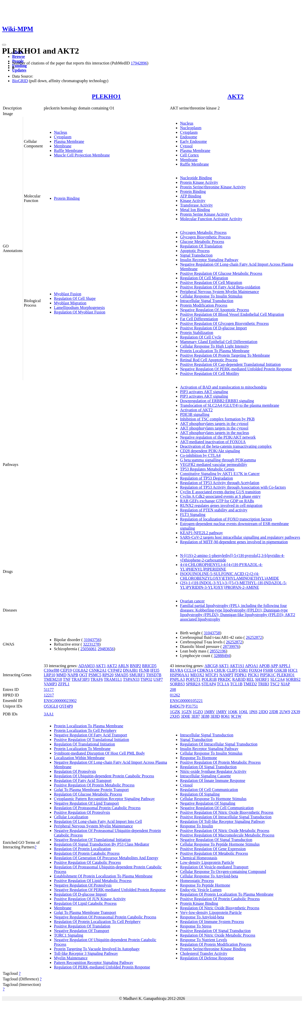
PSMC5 (95, 675)
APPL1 (285, 666)
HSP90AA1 (179, 675)
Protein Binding (67, 198)
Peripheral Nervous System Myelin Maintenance (219, 291)
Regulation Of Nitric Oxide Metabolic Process (217, 935)
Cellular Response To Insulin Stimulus (211, 296)
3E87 (195, 716)
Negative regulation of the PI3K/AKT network (218, 437)
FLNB (144, 670)
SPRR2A (193, 684)
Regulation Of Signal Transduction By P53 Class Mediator (101, 844)
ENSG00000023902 (60, 700)
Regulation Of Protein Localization (82, 849)
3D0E (185, 716)
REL (250, 679)
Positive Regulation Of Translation (82, 926)
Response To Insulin (196, 826)
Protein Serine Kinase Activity (204, 214)
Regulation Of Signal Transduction (208, 767)
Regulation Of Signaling (199, 794)
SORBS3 (177, 684)
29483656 (106, 649)
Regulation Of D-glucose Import (80, 894)
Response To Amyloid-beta (202, 917)
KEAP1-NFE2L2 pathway (201, 533)
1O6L (243, 712)
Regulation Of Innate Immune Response (212, 780)
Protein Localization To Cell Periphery (85, 730)
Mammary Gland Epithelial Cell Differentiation (218, 342)
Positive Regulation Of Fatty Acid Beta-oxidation (220, 287)
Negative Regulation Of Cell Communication (217, 808)
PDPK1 (240, 675)
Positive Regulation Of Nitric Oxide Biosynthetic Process (226, 812)
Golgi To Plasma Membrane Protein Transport (91, 789)
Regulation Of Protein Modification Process (215, 944)
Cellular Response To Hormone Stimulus (213, 799)
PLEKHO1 (106, 96)
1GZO (198, 712)
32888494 (222, 655)
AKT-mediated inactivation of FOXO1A (213, 442)
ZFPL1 (63, 684)
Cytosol (186, 146)
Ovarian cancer (192, 601)
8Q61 (225, 716)
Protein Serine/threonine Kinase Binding (213, 949)
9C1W (236, 716)
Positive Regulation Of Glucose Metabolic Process (221, 273)
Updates (19, 70)
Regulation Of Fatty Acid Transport (83, 780)
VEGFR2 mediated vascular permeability (213, 464)
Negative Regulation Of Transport (81, 931)
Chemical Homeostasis (198, 858)
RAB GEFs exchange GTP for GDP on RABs (217, 501)
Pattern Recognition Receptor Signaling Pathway (93, 962)
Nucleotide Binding (196, 178)
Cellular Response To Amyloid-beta (209, 876)
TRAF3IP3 (81, 679)
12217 (49, 695)
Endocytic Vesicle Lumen (200, 890)
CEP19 (66, 670)
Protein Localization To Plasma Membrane (214, 351)
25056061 (88, 649)
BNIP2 (135, 666)
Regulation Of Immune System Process (212, 921)
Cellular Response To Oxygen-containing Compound (223, 871)
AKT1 (100, 666)
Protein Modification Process (203, 305)
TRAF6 (96, 679)
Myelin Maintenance (71, 958)
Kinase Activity (192, 200)
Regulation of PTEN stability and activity (213, 510)
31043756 (92, 640)
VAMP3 (50, 684)
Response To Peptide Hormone (205, 885)
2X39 (295, 712)
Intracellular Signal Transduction (206, 301)
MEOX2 (197, 675)
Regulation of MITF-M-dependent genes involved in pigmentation (234, 542)
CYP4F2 (115, 670)
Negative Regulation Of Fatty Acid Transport (90, 735)
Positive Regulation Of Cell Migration (211, 282)
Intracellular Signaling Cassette (205, 776)
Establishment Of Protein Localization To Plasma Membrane (103, 876)
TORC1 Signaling (68, 935)
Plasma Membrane (69, 141)
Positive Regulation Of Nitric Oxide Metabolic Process (224, 830)
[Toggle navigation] (4, 45)
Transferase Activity (196, 205)
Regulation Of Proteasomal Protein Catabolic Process (97, 808)
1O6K (233, 712)
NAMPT (226, 675)
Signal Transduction (196, 255)
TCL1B (236, 684)
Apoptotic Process (195, 250)
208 (173, 689)
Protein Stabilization (196, 332)
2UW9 (284, 712)
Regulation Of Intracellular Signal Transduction (218, 744)
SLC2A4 (277, 679)
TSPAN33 (131, 679)
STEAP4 (208, 684)
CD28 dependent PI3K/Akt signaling (210, 451)
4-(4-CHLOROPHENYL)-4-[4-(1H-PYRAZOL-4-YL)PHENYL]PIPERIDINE (221, 566)
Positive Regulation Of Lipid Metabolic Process (93, 880)
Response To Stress (195, 926)
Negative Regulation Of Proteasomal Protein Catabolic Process (105, 917)
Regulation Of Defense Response (207, 958)
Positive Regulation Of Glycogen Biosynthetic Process (224, 323)
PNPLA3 (177, 679)
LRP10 (49, 675)
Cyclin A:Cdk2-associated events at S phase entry (220, 496)
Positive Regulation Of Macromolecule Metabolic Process (227, 835)
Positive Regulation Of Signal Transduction (215, 931)
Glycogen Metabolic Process (203, 232)
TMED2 (250, 684)
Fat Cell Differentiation (199, 319)
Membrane (62, 146)
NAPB (72, 675)
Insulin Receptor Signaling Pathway (209, 260)
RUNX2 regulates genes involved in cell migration (221, 505)
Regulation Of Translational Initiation (84, 744)
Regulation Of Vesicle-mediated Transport (214, 867)
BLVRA (176, 670)
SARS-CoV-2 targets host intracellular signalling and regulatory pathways (240, 537)
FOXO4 (255, 670)
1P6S (253, 712)
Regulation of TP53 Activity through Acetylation (219, 483)
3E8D (215, 716)
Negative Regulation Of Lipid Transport (86, 803)
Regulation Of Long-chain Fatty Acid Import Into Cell (98, 821)
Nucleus (60, 132)
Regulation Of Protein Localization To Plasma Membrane (226, 894)
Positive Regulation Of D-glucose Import (213, 328)
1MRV (209, 712)
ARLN (123, 666)
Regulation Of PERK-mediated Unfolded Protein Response (102, 967)
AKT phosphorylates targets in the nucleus (214, 433)
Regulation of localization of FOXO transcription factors (226, 519)
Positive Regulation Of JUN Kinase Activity (90, 899)
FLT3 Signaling (192, 514)
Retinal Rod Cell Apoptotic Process (209, 360)
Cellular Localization (71, 817)
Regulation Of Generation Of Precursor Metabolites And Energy (106, 858)
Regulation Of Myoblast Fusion (79, 312)
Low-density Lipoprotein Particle (207, 862)
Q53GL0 (51, 706)
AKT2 (236, 96)
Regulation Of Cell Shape (75, 298)
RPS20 (107, 675)
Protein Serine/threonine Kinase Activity (213, 187)
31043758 (212, 633)
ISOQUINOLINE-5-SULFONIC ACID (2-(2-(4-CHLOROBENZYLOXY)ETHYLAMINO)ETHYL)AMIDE (229, 576)
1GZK (175, 712)
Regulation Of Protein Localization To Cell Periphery (97, 921)
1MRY (221, 712)
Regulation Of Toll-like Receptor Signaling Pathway (222, 821)
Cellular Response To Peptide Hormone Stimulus (220, 844)
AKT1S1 (237, 666)
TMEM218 (53, 679)
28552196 (218, 651)
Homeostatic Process (197, 880)
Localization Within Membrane (79, 758)
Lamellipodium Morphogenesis (79, 307)
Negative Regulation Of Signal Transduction (216, 840)
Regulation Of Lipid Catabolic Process (85, 903)
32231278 (91, 644)
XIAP (285, 684)
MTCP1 (211, 675)
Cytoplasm (62, 137)
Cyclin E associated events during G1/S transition (220, 492)
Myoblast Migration (70, 303)
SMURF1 (137, 675)
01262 (175, 695)
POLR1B (209, 679)
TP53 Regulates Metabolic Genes (207, 469)
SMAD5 (121, 675)
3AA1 (49, 714)
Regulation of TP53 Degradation (206, 478)
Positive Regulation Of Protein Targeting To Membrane (225, 355)
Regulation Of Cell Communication (209, 789)
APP (274, 666)
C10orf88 (51, 670)
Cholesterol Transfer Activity (203, 953)
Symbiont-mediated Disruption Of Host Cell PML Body (99, 753)
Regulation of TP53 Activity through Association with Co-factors (233, 487)
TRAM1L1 (113, 679)
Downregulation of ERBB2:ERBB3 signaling (217, 401)
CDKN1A (205, 670)
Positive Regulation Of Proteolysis (82, 812)
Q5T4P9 (66, 706)
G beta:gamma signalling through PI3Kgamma (218, 460)
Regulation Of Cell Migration (204, 278)
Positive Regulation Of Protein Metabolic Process (94, 785)
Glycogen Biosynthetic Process (205, 237)
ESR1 (243, 670)
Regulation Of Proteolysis (75, 771)
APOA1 (251, 666)
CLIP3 (232, 670)
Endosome (188, 137)
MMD (61, 675)
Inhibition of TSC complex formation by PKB (217, 419)
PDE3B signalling (194, 414)
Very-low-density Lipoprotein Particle (211, 912)
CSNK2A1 (98, 670)
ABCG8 (211, 666)
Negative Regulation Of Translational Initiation (92, 840)
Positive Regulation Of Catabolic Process (87, 862)
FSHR (268, 670)
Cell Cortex (189, 155)
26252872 (254, 637)
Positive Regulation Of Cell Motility (209, 373)
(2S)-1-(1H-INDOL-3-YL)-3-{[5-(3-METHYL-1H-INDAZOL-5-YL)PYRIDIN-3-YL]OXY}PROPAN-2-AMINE (233, 585)
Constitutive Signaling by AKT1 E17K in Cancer (220, 473)
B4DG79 (177, 706)
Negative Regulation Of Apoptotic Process (214, 310)
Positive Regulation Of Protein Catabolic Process (220, 899)
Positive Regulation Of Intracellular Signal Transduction (225, 817)
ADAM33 (86, 666)
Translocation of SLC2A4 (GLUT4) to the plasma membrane (229, 405)
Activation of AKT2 (196, 410)
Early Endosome (193, 141)
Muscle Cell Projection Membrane (82, 155)
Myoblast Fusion (67, 294)
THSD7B (153, 675)
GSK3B (280, 670)
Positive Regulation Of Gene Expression (213, 849)
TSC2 (274, 684)
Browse (18, 56)
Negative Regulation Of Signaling (207, 803)
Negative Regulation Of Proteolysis (83, 885)
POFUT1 (193, 679)
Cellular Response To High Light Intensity (214, 346)
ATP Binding (190, 196)
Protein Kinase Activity (199, 182)
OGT (83, 675)
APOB (264, 666)
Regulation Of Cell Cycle (200, 337)
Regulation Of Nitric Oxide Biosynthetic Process (219, 908)
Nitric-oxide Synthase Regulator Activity (213, 771)
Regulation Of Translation (201, 246)
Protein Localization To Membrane (82, 749)
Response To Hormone (198, 758)
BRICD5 (149, 666)
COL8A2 (80, 670)
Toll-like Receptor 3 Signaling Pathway (86, 953)
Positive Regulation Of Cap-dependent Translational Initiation (230, 364)
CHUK (220, 670)
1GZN (186, 712)
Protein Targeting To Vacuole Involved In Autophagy (97, 949)
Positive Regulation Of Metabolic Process (214, 853)
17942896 (139, 63)
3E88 (205, 716)
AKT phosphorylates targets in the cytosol (214, 423)
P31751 (192, 706)
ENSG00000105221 (186, 700)
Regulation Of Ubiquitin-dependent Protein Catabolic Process (104, 776)
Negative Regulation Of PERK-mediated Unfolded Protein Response (236, 369)
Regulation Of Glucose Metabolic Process (88, 794)
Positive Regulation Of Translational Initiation (91, 739)
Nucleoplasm (190, 128)
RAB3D (239, 679)
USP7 (158, 679)
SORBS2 (293, 679)
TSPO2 (146, 679)
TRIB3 (263, 684)
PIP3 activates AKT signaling (204, 392)
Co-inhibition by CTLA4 (200, 455)
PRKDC (224, 679)
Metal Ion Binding (195, 210)
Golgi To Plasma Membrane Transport (85, 912)
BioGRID (20, 81)
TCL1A (223, 684)
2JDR (273, 712)
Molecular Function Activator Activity (211, 219)
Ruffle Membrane (68, 150)
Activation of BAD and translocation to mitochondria (223, 387)
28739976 (231, 646)
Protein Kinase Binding (199, 903)
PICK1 (253, 675)
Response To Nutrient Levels (203, 940)
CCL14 (190, 670)
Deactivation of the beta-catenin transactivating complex (226, 446)
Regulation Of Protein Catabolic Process (87, 853)
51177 (49, 689)
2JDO (263, 712)
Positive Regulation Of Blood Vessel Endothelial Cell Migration (232, 314)
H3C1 (293, 670)
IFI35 (154, 670)
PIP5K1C (267, 675)
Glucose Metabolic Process (202, 241)
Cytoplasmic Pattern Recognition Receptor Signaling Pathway (104, 799)
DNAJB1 (130, 670)
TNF (67, 679)
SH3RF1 (262, 679)
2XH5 (175, 716)
